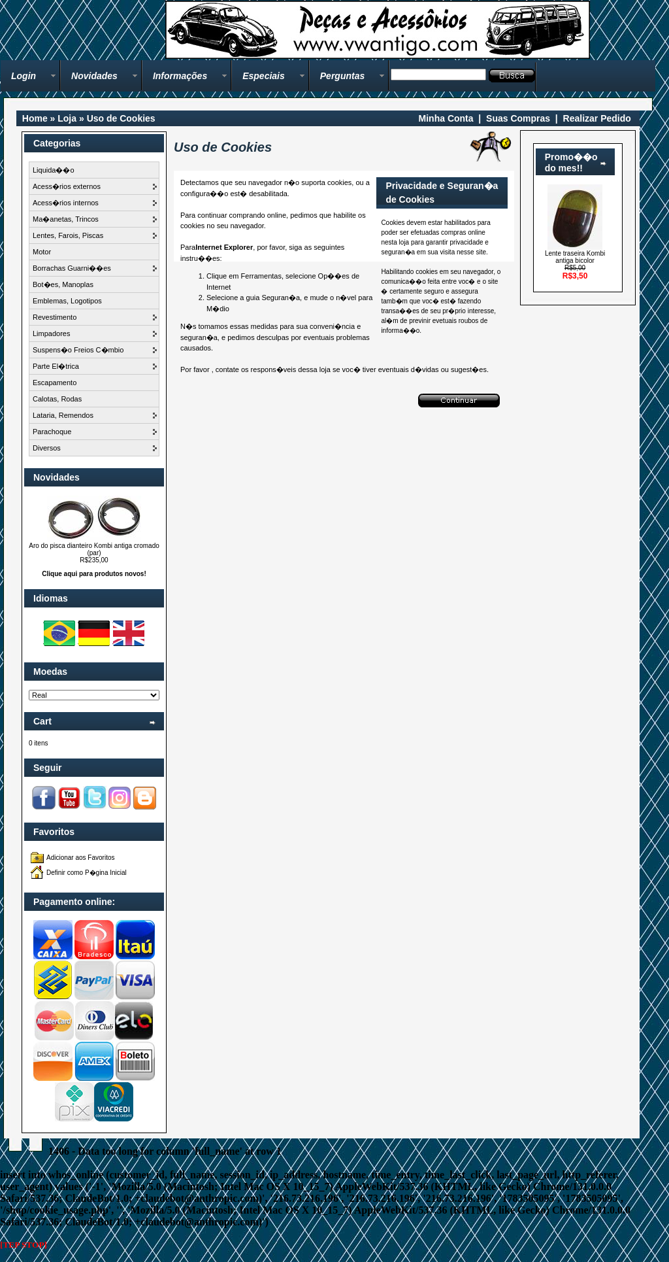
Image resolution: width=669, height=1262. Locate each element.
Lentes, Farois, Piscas (68, 235)
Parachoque (52, 431)
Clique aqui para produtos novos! (94, 573)
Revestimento (54, 317)
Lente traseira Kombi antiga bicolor (575, 257)
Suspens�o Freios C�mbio (78, 350)
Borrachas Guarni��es (72, 268)
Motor (42, 252)
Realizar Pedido (597, 118)
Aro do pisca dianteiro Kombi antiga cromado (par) (94, 549)
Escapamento (54, 382)
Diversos (47, 448)
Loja (66, 118)
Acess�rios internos (66, 203)
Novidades (94, 76)
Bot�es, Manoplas (63, 284)
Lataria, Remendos (63, 415)
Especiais (263, 76)
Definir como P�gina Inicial (86, 872)
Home (35, 118)
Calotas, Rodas (57, 399)
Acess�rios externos (67, 186)
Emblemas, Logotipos (67, 301)
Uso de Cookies (121, 118)
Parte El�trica (56, 366)
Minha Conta (446, 118)
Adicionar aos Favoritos (80, 857)
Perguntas (342, 76)
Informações (180, 76)
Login (23, 76)
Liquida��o (53, 170)
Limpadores (51, 333)
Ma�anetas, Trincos (66, 219)
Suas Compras (518, 118)
